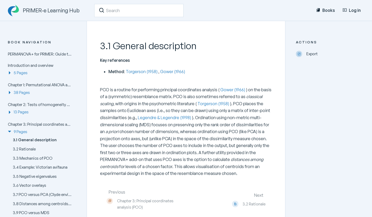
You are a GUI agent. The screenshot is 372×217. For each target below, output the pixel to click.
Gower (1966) (172, 71)
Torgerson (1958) (142, 71)
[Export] (330, 54)
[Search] (101, 10)
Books (325, 10)
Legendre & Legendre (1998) (165, 117)
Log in (352, 10)
